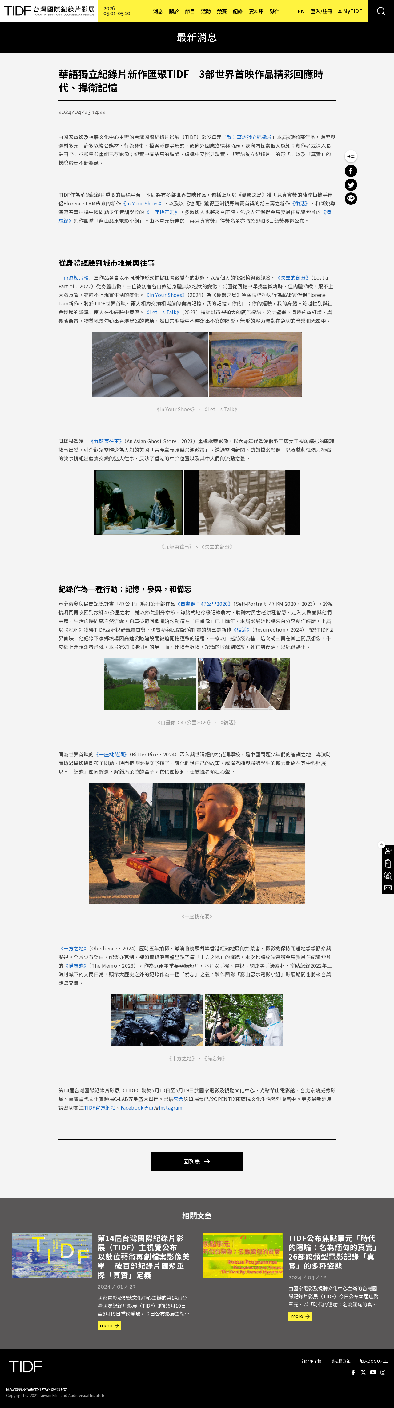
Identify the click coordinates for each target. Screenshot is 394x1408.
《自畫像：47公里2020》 (204, 603)
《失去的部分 (290, 277)
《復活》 (300, 203)
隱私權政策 (341, 1361)
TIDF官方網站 (99, 1107)
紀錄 (238, 11)
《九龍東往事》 (106, 441)
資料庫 (256, 11)
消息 (158, 11)
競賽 (222, 11)
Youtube (373, 1372)
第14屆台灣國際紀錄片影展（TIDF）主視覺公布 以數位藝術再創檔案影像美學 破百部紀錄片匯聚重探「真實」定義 (144, 1256)
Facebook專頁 (137, 1107)
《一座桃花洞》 (162, 212)
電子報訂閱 (388, 888)
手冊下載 (388, 863)
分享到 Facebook (351, 171)
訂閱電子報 (311, 1361)
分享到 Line (351, 198)
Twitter (363, 1372)
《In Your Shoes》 (142, 203)
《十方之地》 (73, 948)
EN (301, 11)
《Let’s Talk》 (163, 312)
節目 (190, 11)
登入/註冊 (321, 11)
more (106, 1326)
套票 (179, 1099)
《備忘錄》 (76, 965)
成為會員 (388, 851)
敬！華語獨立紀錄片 (249, 136)
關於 (174, 11)
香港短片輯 (76, 277)
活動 (206, 11)
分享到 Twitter (351, 185)
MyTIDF (352, 10)
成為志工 (388, 875)
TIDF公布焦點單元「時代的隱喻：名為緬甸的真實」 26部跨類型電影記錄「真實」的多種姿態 (334, 1251)
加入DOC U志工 (374, 1361)
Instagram (171, 1107)
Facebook (353, 1372)
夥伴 (275, 11)
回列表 (191, 1161)
